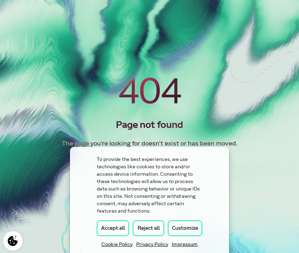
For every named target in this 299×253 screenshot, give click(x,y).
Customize (185, 228)
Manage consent (13, 241)
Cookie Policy (117, 244)
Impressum (185, 244)
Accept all (113, 228)
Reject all (149, 228)
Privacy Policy (152, 244)
